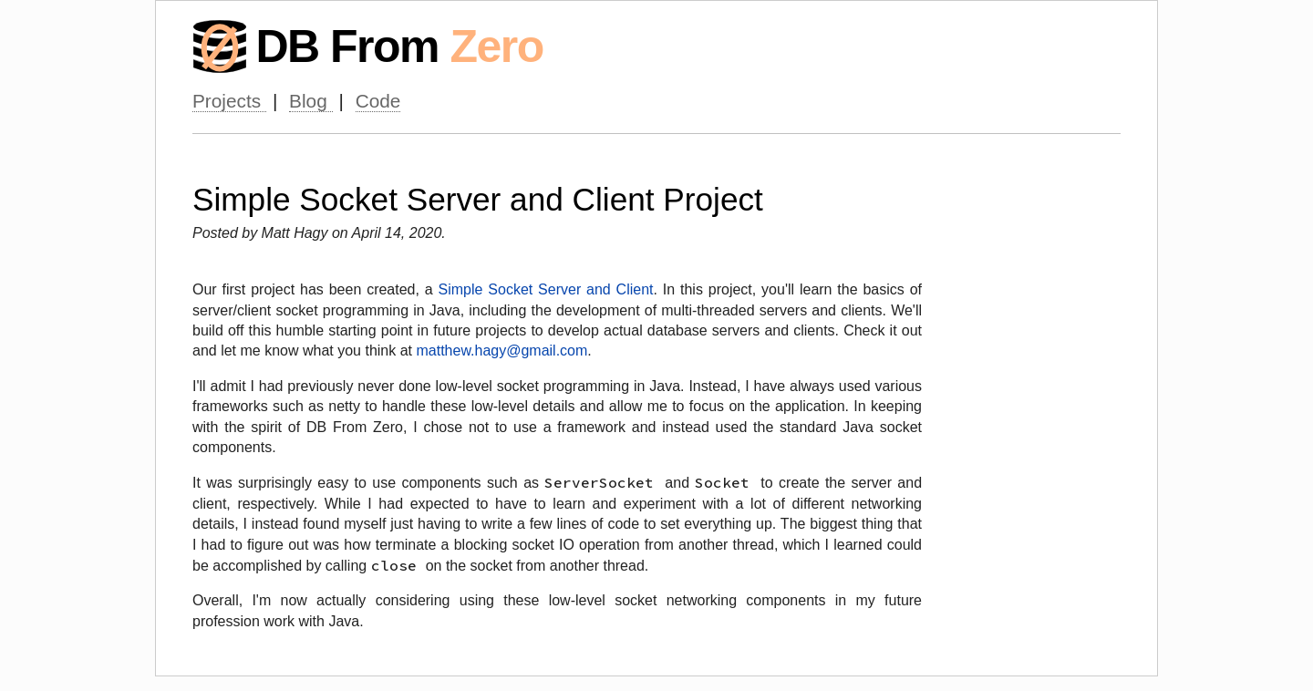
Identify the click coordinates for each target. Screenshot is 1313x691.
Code (378, 100)
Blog (310, 100)
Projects (229, 100)
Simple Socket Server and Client (546, 289)
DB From (399, 46)
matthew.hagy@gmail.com (501, 350)
